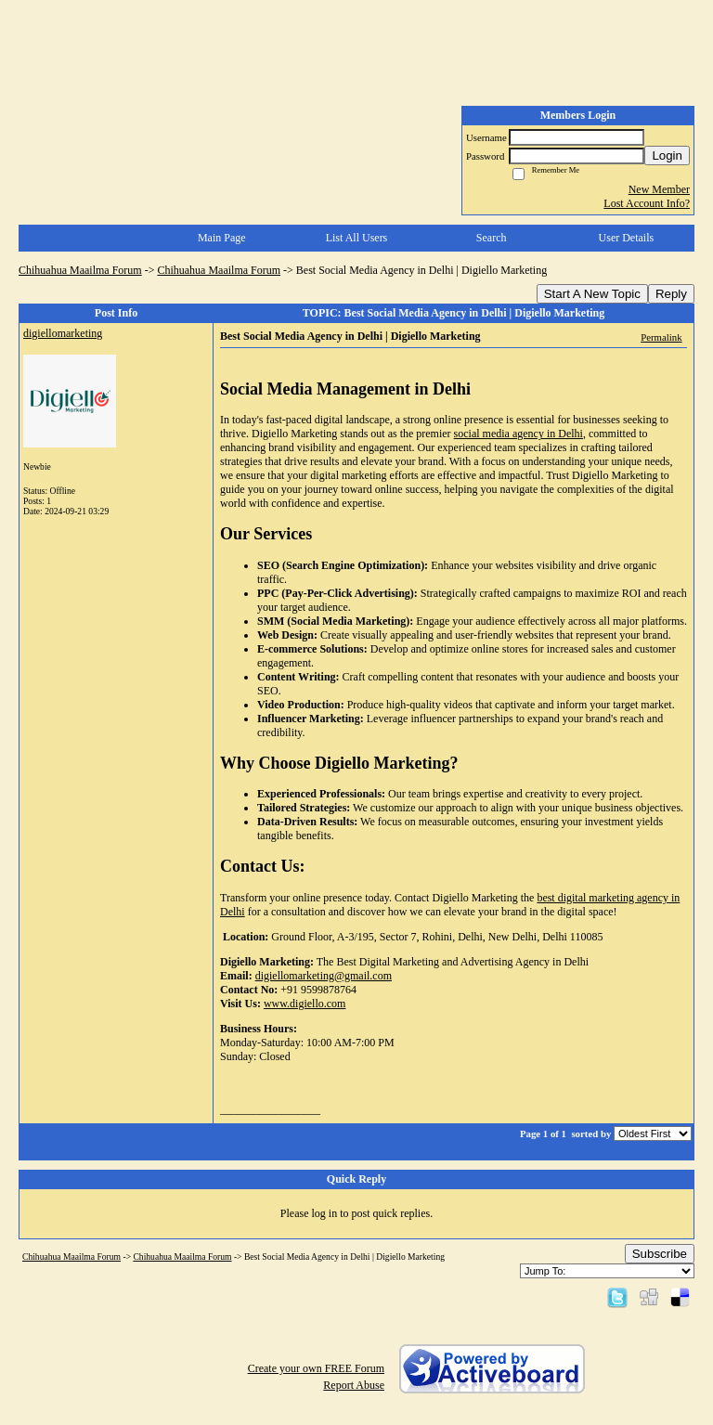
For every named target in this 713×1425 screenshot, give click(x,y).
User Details (627, 237)
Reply (671, 294)
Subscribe (659, 1254)
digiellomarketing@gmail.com (323, 975)
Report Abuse (353, 1385)
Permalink (661, 337)
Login (667, 155)
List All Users (357, 237)
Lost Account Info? (646, 203)
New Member (659, 189)
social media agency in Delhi (518, 433)
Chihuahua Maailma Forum (80, 270)
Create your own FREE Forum (316, 1368)
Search (491, 237)
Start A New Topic (592, 294)
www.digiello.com (305, 1003)
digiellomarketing (62, 333)
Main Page (222, 237)
